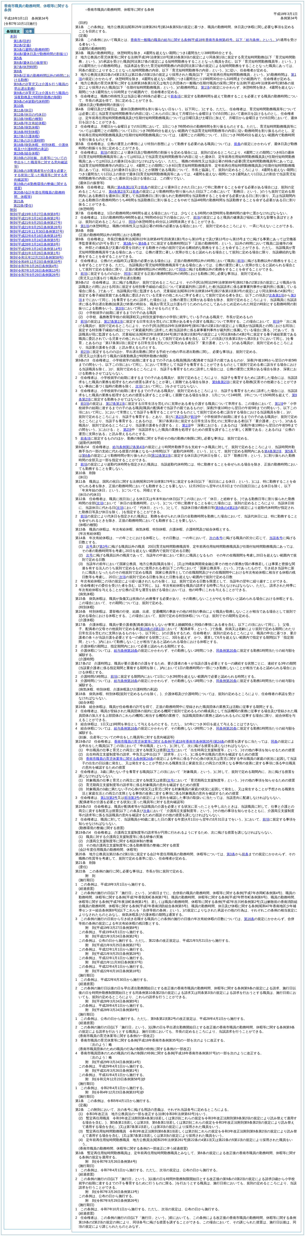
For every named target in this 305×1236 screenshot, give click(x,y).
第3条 (127, 243)
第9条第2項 (220, 382)
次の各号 (216, 538)
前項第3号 (131, 798)
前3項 (85, 403)
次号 (89, 546)
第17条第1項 (113, 321)
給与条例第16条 (126, 650)
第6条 (142, 243)
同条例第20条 (226, 650)
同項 (132, 222)
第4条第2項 (117, 191)
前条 (237, 144)
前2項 (85, 352)
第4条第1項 (125, 187)
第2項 (179, 417)
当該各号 (276, 538)
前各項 (176, 96)
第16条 (249, 919)
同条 (274, 741)
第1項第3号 (109, 798)
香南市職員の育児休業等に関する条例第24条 (169, 741)
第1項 (205, 87)
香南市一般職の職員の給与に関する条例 (204, 40)
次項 (122, 577)
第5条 (289, 451)
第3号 (103, 546)
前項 (104, 152)
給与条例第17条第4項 (128, 447)
